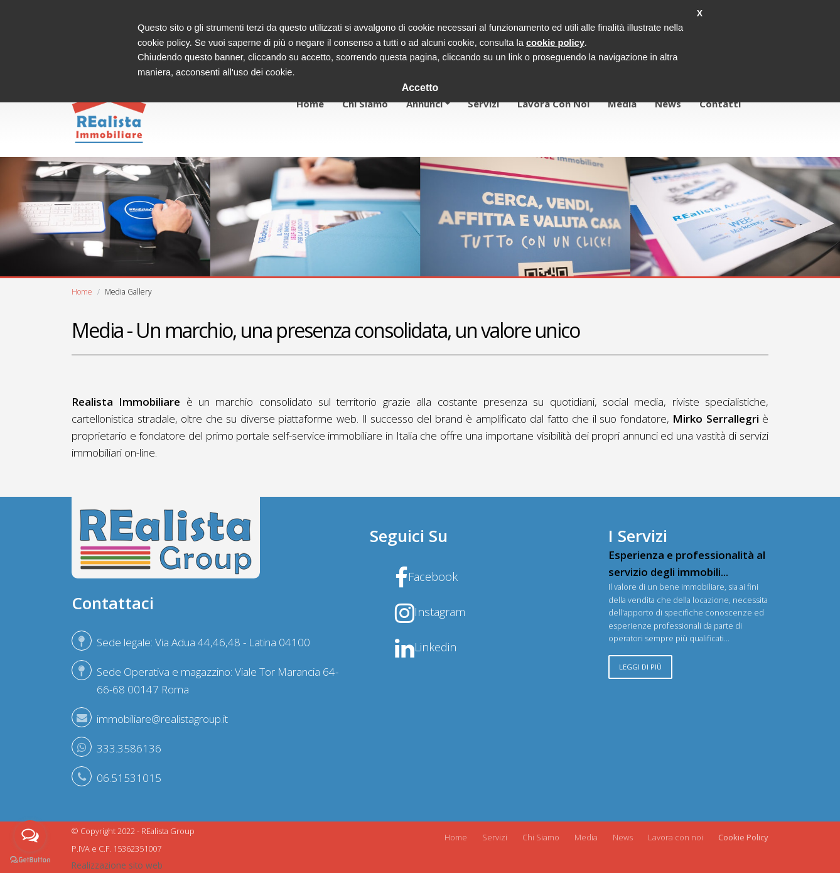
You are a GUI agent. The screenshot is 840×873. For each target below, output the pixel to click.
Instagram (430, 611)
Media (622, 103)
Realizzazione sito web (117, 865)
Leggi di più (640, 666)
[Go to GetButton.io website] (30, 860)
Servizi (483, 103)
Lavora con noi (553, 103)
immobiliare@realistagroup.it (162, 719)
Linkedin (425, 646)
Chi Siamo (540, 837)
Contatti (720, 103)
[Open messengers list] (30, 836)
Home (310, 103)
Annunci (424, 103)
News (668, 103)
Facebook (426, 576)
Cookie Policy (743, 837)
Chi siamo (365, 103)
